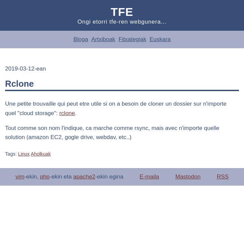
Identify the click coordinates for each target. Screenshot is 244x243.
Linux (23, 154)
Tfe (122, 11)
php (44, 176)
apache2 (84, 176)
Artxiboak (103, 39)
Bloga (80, 39)
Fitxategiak (132, 39)
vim (20, 176)
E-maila (149, 176)
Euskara (159, 39)
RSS (222, 176)
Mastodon (188, 176)
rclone (67, 113)
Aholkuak (41, 154)
